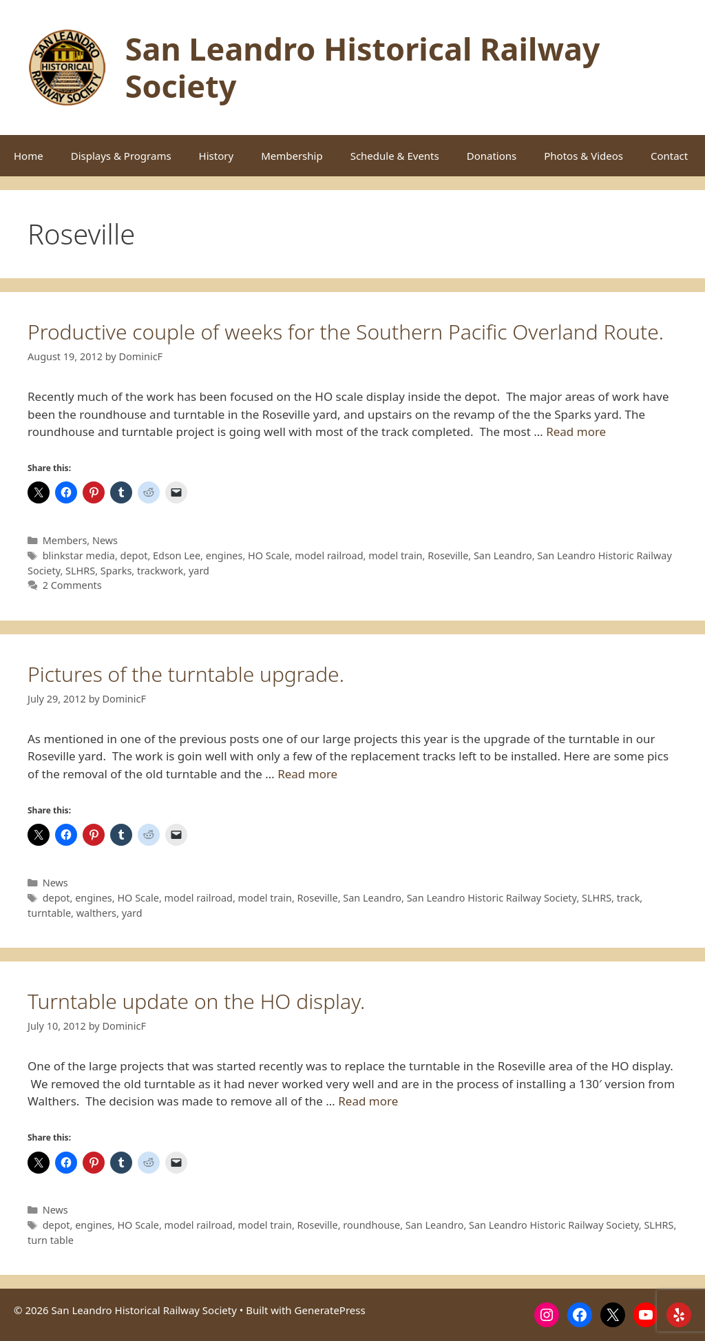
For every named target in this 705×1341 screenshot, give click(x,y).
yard (199, 570)
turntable (49, 912)
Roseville (448, 555)
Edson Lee (176, 555)
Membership (292, 156)
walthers (96, 912)
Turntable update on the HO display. (196, 1001)
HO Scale (269, 555)
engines (224, 555)
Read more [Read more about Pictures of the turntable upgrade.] (307, 774)
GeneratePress (330, 1310)
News (105, 540)
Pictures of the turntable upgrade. (186, 674)
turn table (51, 1240)
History (216, 156)
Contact (669, 156)
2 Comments (72, 585)
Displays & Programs (121, 156)
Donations (492, 156)
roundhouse (371, 1224)
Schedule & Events (394, 156)
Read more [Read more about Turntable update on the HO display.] (368, 1101)
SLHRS (80, 570)
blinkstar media (79, 555)
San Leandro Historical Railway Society (362, 67)
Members (65, 540)
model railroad (329, 555)
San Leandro (503, 555)
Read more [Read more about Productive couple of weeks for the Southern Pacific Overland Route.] (576, 431)
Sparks (116, 570)
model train (395, 555)
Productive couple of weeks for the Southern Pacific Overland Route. (346, 332)
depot (134, 555)
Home (28, 156)
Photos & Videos (583, 156)
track (628, 897)
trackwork (160, 570)
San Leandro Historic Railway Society (492, 897)
